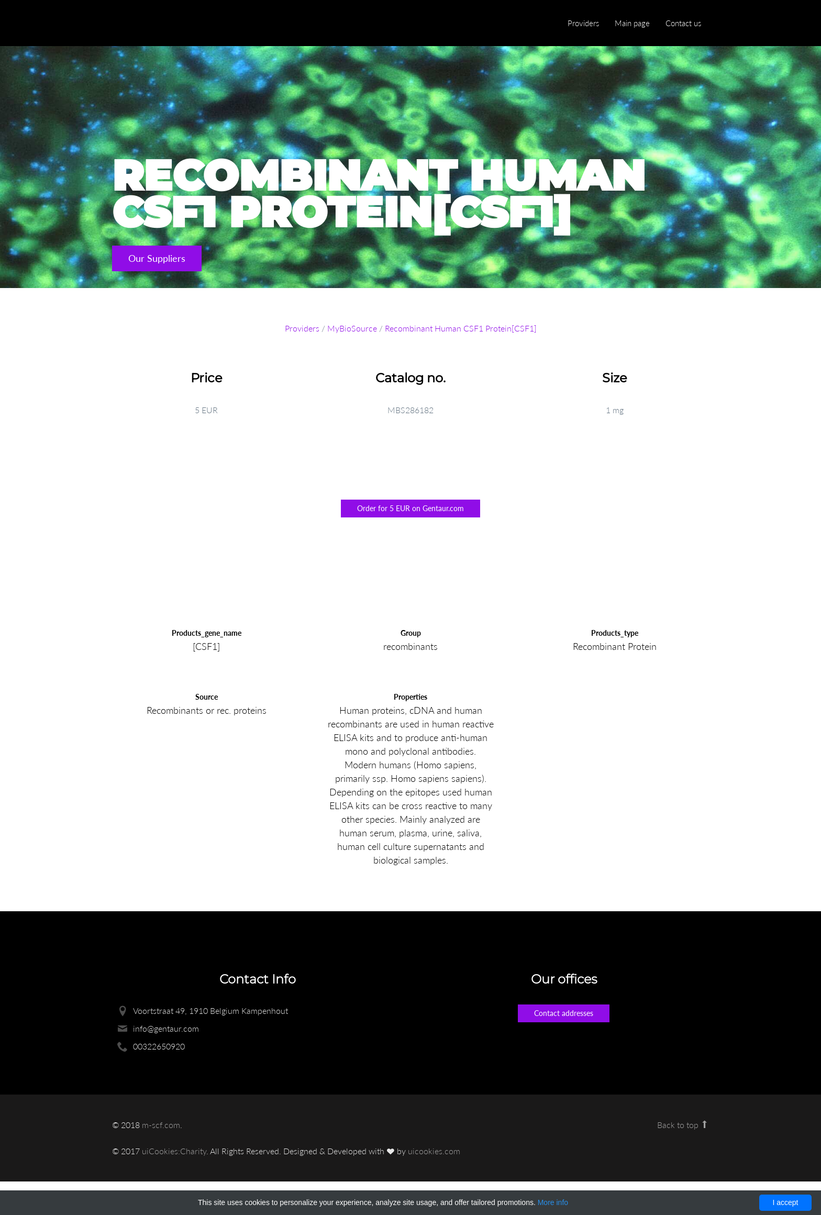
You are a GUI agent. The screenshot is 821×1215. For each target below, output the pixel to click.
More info (553, 1202)
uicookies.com (434, 1151)
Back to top (683, 1125)
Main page (632, 23)
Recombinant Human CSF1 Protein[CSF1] (461, 328)
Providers (583, 23)
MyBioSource (352, 328)
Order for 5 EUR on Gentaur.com (410, 508)
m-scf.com (161, 1125)
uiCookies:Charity (174, 1151)
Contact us (683, 23)
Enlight (161, 24)
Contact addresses (563, 1013)
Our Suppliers (156, 258)
